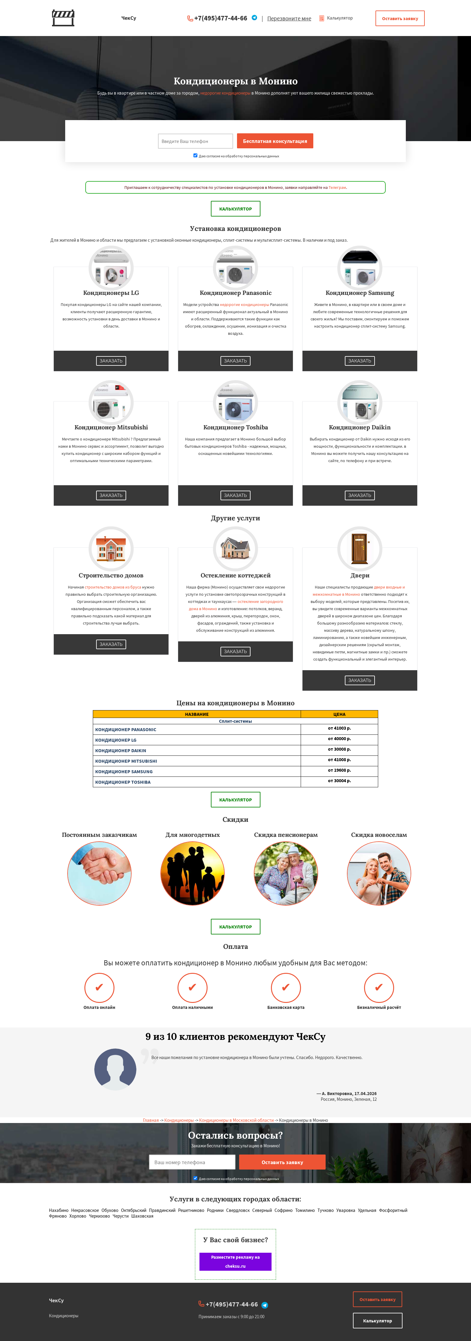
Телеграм (337, 187)
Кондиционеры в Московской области (236, 1120)
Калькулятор (336, 18)
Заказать (111, 361)
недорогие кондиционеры (225, 93)
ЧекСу (56, 1300)
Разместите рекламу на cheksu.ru (235, 1261)
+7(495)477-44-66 (220, 18)
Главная (151, 1120)
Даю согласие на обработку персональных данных (236, 156)
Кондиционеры (179, 1120)
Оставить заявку (400, 18)
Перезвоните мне (289, 18)
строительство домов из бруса (113, 587)
